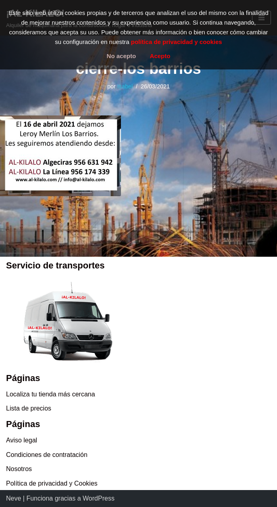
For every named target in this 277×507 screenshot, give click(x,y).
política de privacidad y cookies (176, 41)
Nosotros (19, 468)
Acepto (160, 55)
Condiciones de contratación (46, 454)
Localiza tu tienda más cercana (50, 394)
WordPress (99, 498)
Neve (13, 498)
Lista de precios (28, 408)
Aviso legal (21, 440)
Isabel (125, 86)
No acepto (121, 55)
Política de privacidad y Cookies (52, 483)
